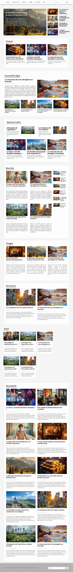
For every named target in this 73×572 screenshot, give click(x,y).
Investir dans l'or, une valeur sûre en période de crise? (14, 59)
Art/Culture (37, 2)
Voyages (30, 2)
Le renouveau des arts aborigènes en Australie (56, 58)
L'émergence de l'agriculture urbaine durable (10, 111)
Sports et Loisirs (15, 2)
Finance (7, 2)
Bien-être (24, 2)
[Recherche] (59, 2)
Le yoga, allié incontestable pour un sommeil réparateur (64, 18)
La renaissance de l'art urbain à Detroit (27, 110)
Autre (44, 2)
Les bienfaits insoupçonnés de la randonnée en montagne (44, 111)
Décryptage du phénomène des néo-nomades (63, 24)
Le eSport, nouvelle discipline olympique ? (64, 31)
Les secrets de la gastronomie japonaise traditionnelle (63, 11)
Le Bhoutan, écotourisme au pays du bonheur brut (16, 13)
